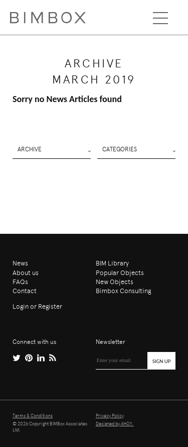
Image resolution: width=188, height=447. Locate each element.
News (20, 263)
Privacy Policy (110, 415)
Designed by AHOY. (115, 423)
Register (50, 306)
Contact (25, 291)
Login (21, 306)
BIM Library (112, 263)
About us (26, 273)
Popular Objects (120, 273)
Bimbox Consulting (123, 291)
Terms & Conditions (33, 415)
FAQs (20, 282)
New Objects (114, 282)
